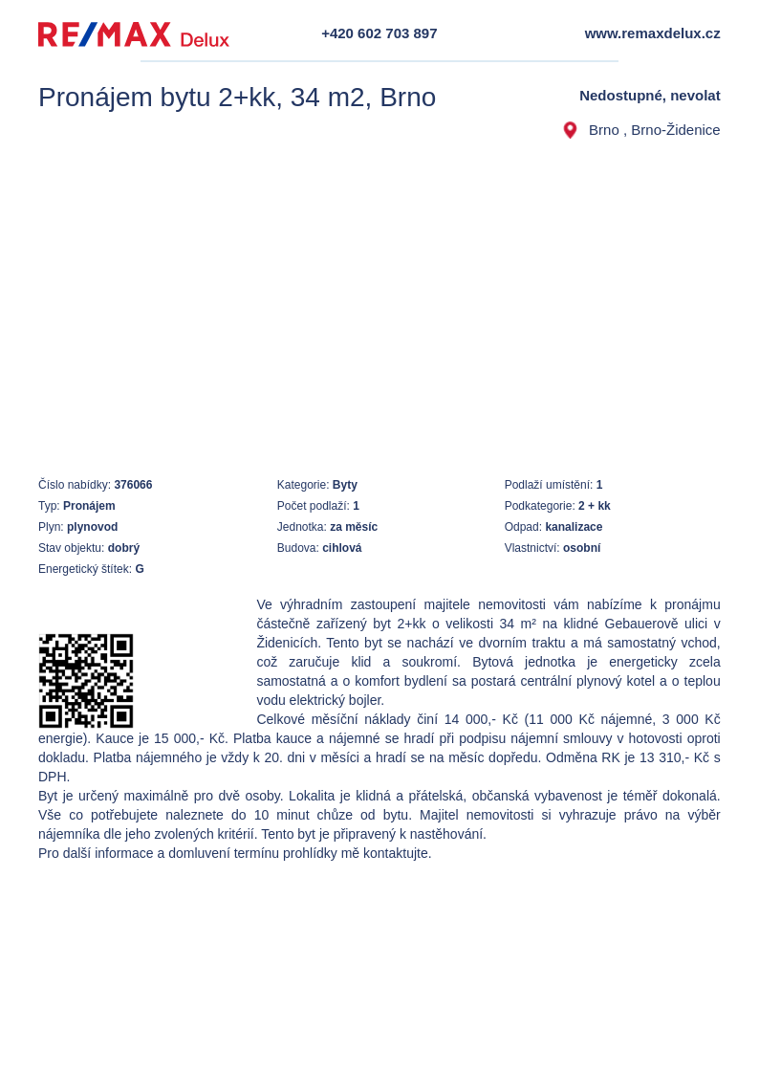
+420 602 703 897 (379, 33)
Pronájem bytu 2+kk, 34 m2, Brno (237, 97)
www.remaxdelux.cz (653, 33)
